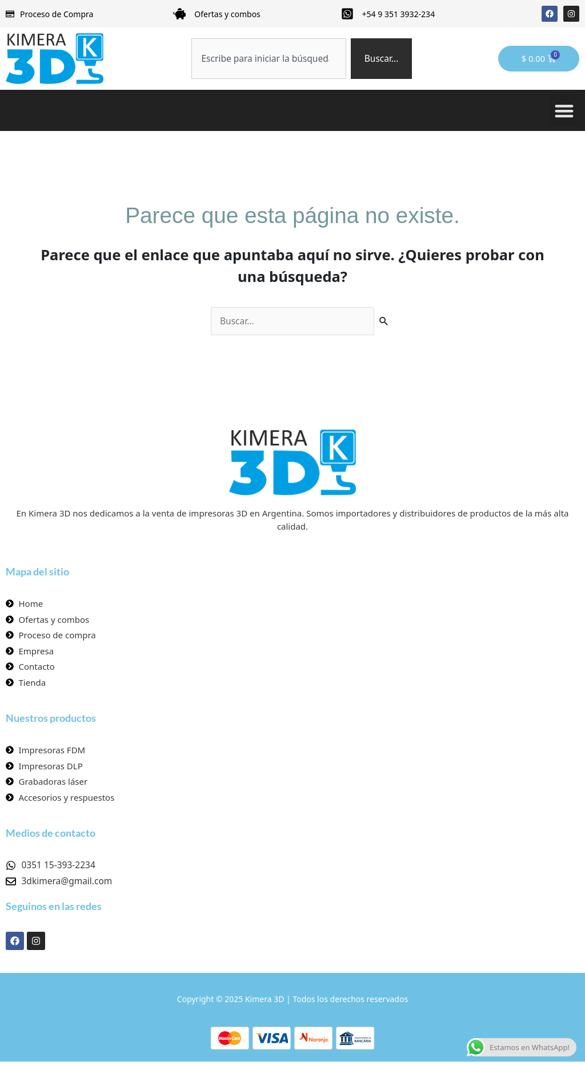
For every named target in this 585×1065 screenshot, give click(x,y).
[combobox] (275, 59)
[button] (565, 111)
